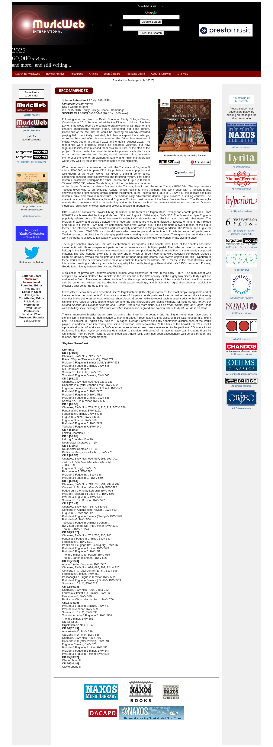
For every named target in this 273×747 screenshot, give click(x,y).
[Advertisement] (187, 53)
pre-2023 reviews (31, 130)
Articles (93, 74)
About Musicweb (161, 74)
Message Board (135, 74)
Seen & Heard (112, 74)
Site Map (182, 74)
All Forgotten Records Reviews (31, 162)
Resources (77, 74)
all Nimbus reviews (31, 216)
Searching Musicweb (27, 74)
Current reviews (31, 115)
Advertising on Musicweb (241, 99)
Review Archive (55, 74)
